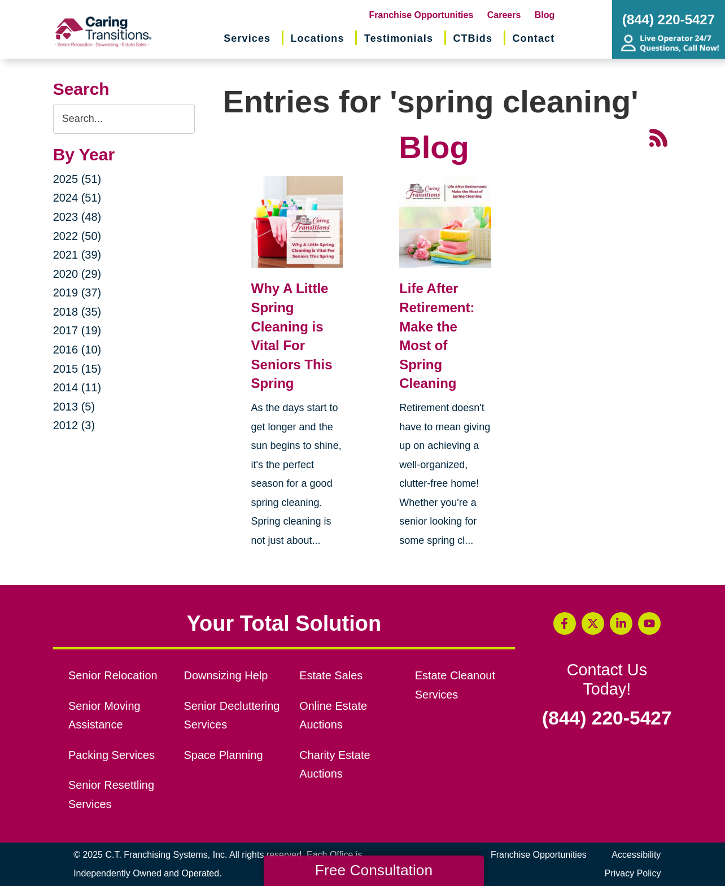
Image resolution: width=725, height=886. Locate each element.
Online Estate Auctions (333, 715)
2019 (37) (77, 292)
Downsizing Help (226, 675)
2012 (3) (74, 425)
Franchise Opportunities (421, 15)
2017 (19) (77, 330)
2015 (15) (77, 369)
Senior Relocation (113, 675)
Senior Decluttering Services (232, 715)
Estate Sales (330, 675)
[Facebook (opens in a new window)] (564, 623)
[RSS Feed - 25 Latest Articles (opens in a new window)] (658, 136)
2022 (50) (77, 236)
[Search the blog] (124, 119)
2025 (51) (77, 179)
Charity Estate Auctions (334, 764)
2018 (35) (77, 311)
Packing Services (111, 755)
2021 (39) (77, 254)
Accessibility (636, 854)
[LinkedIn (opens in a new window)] (621, 623)
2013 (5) (74, 406)
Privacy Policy (633, 873)
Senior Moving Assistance (104, 715)
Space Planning (223, 755)
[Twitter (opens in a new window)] (593, 623)
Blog (545, 15)
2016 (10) (77, 349)
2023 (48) (77, 217)
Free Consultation (374, 870)
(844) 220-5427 (607, 718)
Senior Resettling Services (111, 794)
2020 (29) (77, 274)
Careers (504, 15)
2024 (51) (77, 197)
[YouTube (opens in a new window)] (649, 623)
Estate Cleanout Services (455, 685)
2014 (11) (77, 387)
